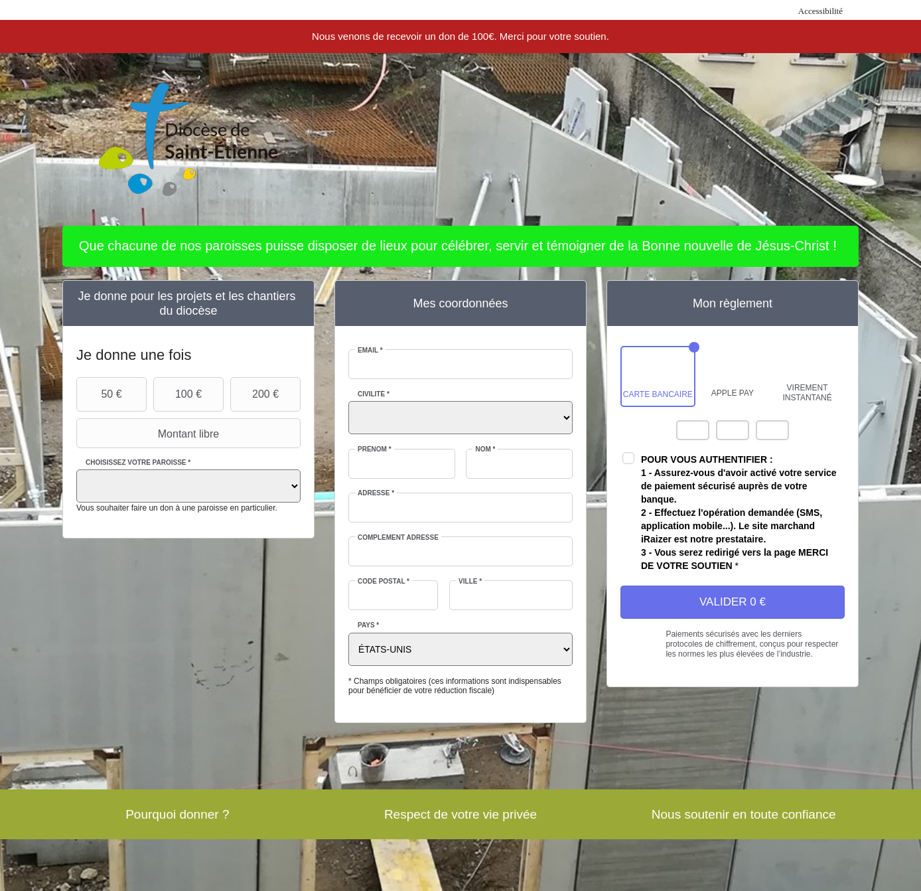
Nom (485, 449)
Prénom (374, 449)
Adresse (376, 493)
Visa (732, 430)
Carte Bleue (772, 430)
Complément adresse (398, 537)
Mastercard (692, 430)
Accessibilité (820, 11)
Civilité (374, 394)
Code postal (383, 581)
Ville (470, 581)
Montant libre (149, 433)
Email (370, 350)
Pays (368, 625)
